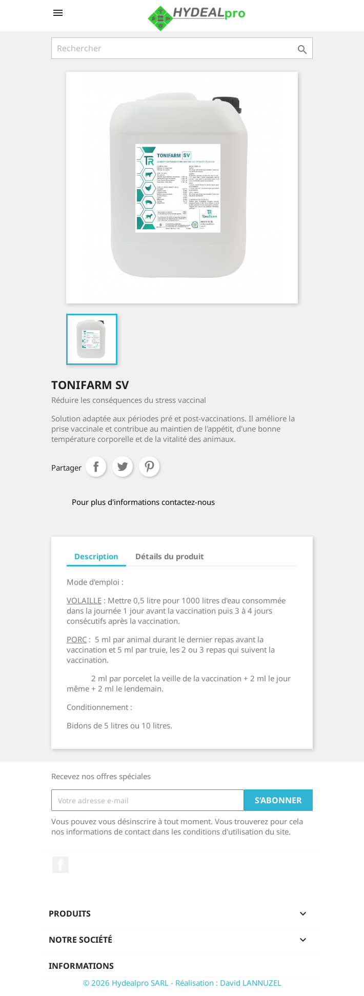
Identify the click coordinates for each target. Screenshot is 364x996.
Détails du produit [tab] (169, 556)
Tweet (122, 466)
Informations (81, 965)
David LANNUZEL (250, 983)
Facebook (60, 865)
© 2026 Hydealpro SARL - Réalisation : (151, 983)
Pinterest (149, 466)
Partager (96, 466)
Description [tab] (96, 556)
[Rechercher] (182, 48)
